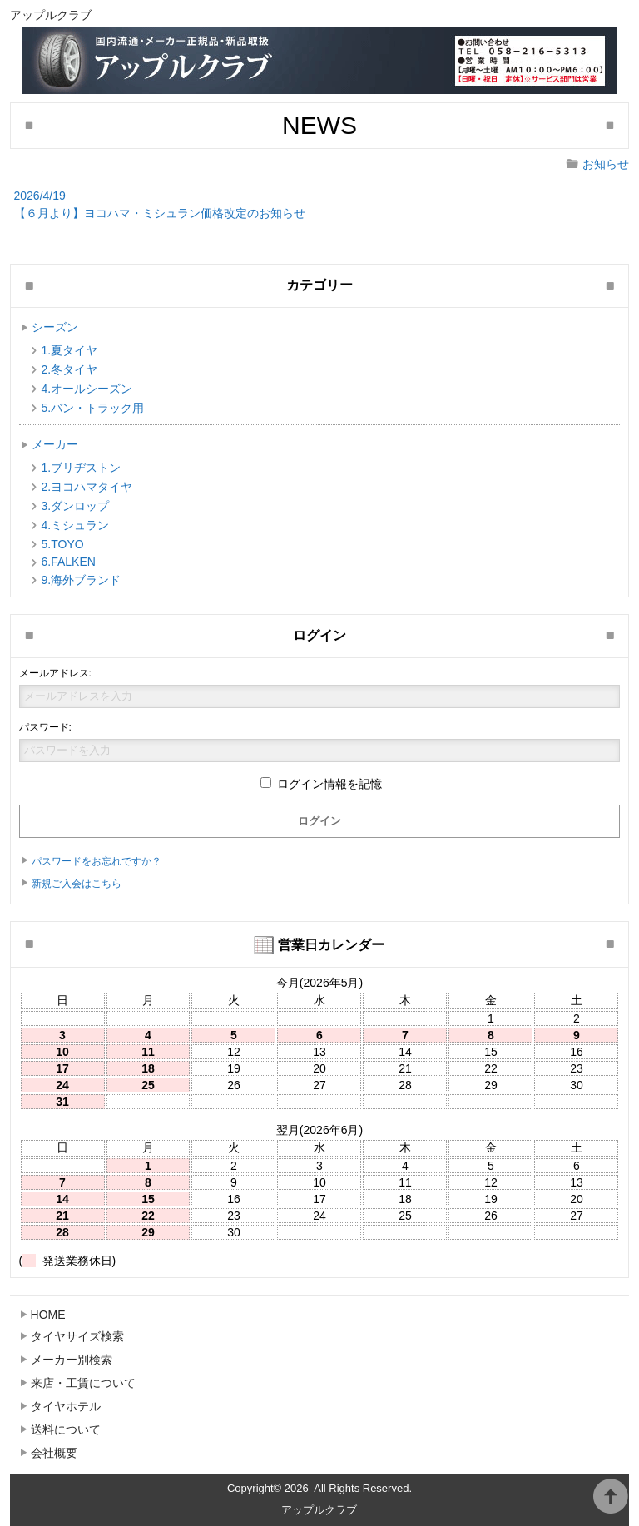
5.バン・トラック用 (93, 407)
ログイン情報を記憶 (321, 783)
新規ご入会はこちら (76, 883)
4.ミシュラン (76, 525)
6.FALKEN (69, 561)
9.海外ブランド (81, 580)
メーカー (55, 444)
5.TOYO (63, 544)
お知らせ (605, 164)
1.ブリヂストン (81, 467)
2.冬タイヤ (70, 369)
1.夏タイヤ (70, 350)
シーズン (55, 327)
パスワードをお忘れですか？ (96, 861)
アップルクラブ (319, 1510)
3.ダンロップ (76, 506)
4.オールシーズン (87, 388)
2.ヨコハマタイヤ (87, 486)
